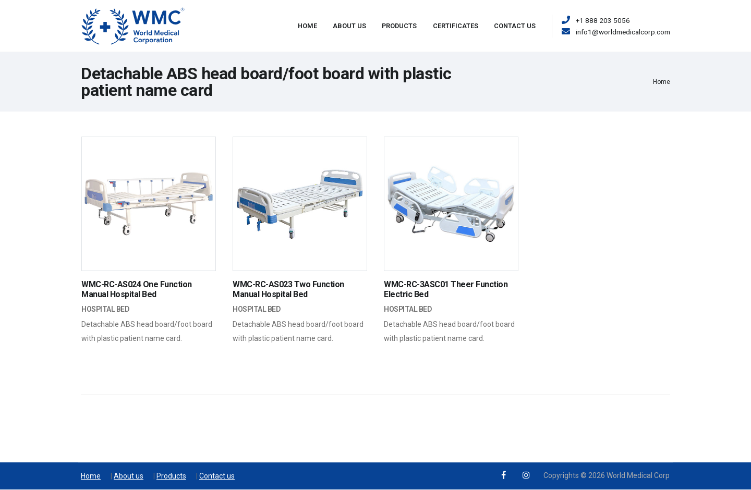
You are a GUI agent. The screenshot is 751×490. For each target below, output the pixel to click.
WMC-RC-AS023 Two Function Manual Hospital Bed (288, 289)
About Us (349, 26)
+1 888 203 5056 (603, 20)
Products (399, 26)
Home (307, 26)
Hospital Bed (105, 309)
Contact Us (515, 26)
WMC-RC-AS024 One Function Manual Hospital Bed (136, 289)
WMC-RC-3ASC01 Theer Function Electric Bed (445, 289)
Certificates (455, 26)
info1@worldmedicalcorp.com (623, 32)
